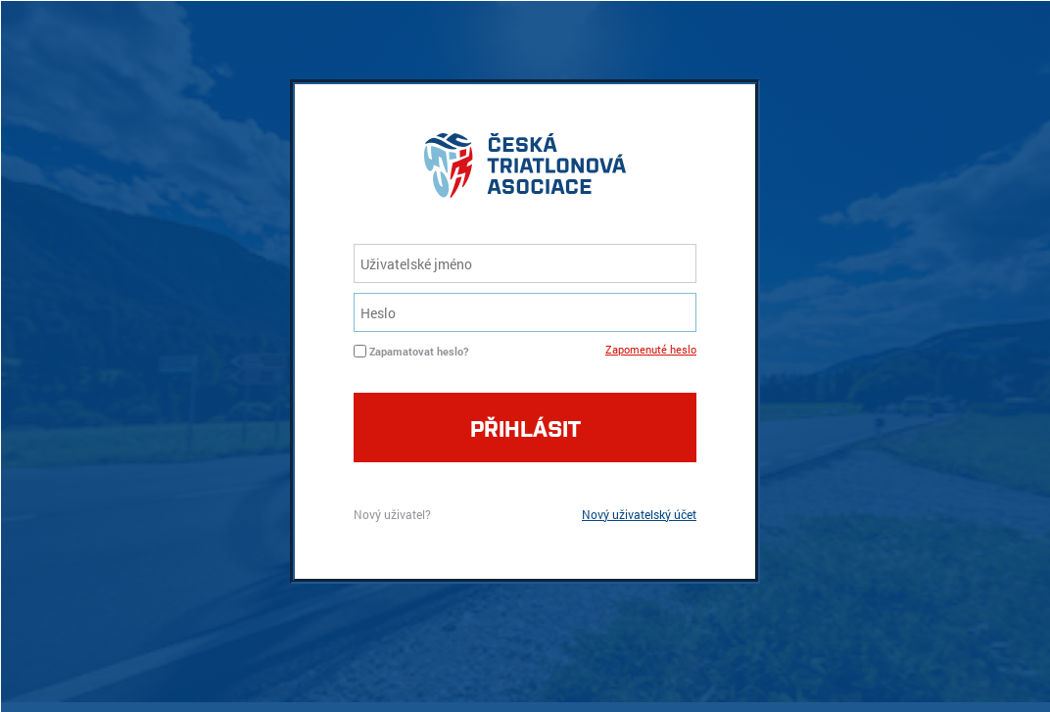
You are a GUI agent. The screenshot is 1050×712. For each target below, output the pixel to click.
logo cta (525, 170)
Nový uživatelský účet (639, 514)
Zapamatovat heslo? (418, 351)
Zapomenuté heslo (650, 349)
